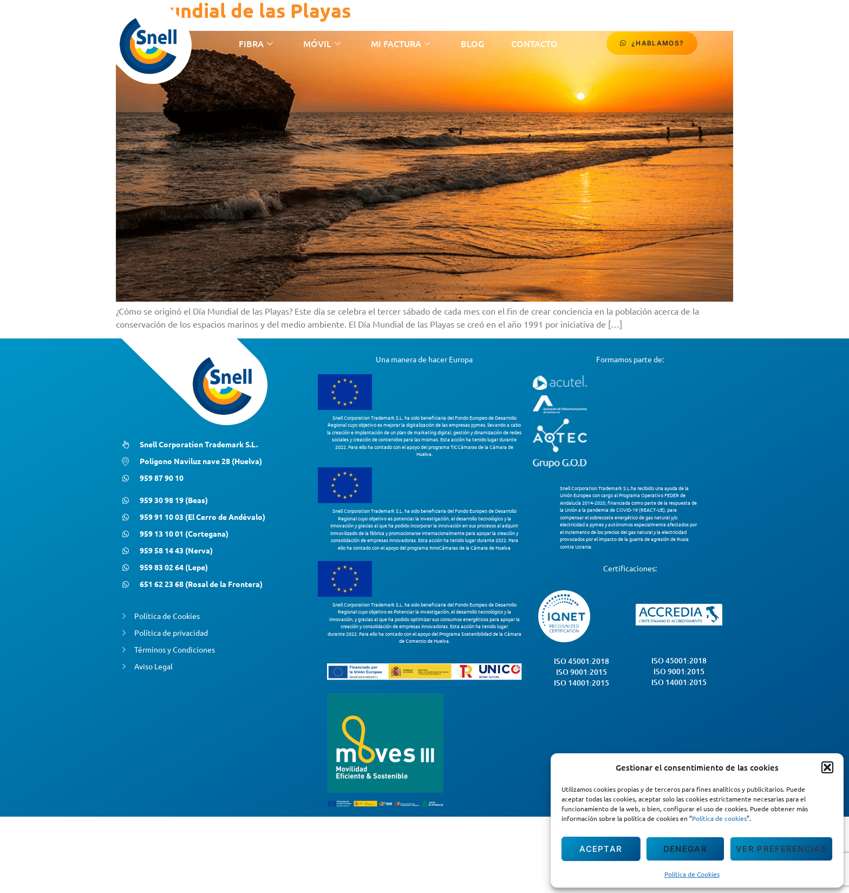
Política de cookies (719, 818)
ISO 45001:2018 (581, 661)
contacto (534, 43)
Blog (472, 43)
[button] (827, 767)
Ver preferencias (781, 849)
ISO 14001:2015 (581, 682)
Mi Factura (400, 43)
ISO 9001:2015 (581, 672)
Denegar (685, 849)
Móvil (322, 43)
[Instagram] (766, 43)
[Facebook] (742, 43)
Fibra (256, 43)
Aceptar (600, 849)
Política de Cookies (692, 874)
